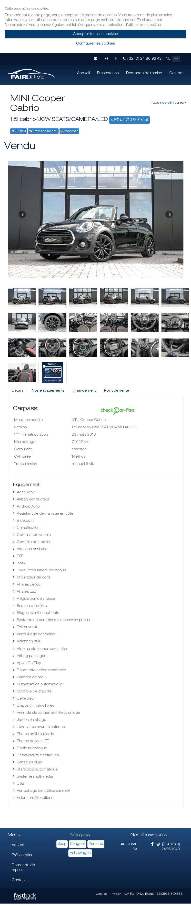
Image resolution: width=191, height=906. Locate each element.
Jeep (62, 844)
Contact (176, 73)
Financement (84, 391)
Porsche (96, 844)
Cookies (101, 894)
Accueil (83, 73)
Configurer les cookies (95, 43)
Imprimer (71, 131)
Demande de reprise (144, 73)
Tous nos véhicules (168, 103)
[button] (21, 213)
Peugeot (77, 844)
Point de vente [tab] (116, 391)
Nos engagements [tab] (48, 391)
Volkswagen (80, 853)
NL (168, 59)
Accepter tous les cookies (95, 34)
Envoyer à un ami (44, 131)
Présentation (108, 73)
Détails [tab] (17, 391)
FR (176, 59)
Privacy (116, 894)
